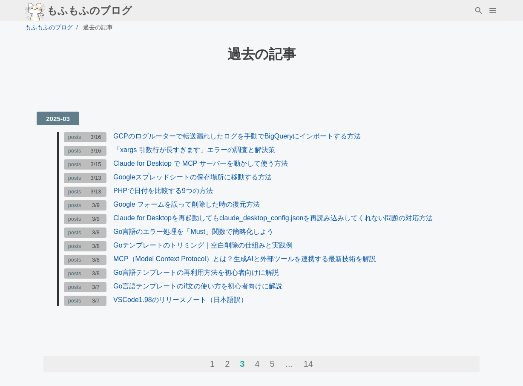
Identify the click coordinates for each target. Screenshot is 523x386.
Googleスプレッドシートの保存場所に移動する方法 (192, 177)
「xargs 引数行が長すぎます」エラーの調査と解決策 (194, 149)
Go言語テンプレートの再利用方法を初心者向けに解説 (196, 272)
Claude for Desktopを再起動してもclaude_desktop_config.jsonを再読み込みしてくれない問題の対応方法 (273, 218)
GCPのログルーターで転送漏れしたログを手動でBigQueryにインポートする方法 (237, 136)
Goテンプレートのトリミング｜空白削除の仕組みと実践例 (203, 245)
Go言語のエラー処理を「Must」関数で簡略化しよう (193, 231)
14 (308, 364)
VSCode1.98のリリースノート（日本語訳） (180, 299)
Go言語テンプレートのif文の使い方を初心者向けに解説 (197, 286)
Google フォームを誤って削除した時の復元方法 (186, 204)
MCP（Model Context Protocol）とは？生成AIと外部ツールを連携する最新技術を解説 (244, 258)
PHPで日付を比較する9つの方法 (163, 190)
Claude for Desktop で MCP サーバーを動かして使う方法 (200, 163)
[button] (492, 10)
